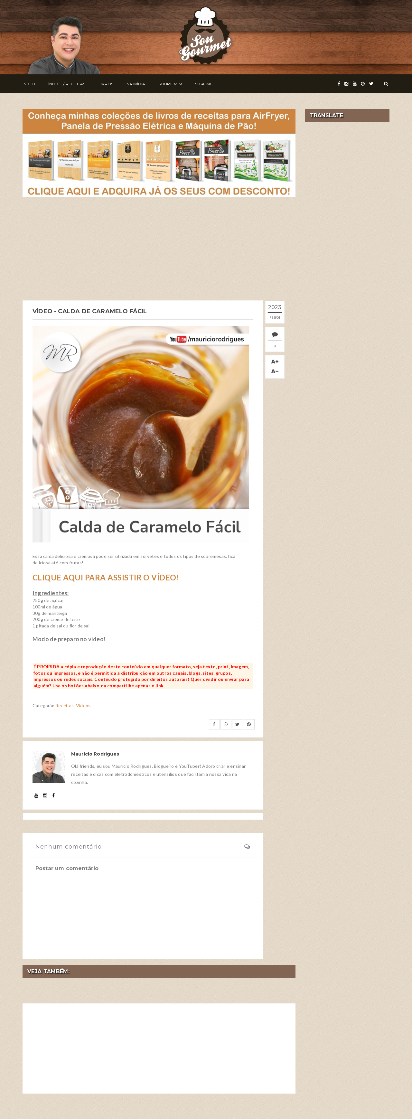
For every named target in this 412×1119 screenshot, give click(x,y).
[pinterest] (363, 83)
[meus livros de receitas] (159, 152)
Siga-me (204, 83)
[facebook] (339, 83)
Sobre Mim (170, 83)
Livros (105, 83)
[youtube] (355, 83)
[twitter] (371, 83)
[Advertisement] (159, 249)
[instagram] (346, 83)
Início (29, 83)
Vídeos (83, 705)
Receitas (64, 705)
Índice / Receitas (67, 83)
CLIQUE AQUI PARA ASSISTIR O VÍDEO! (106, 577)
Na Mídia (135, 83)
